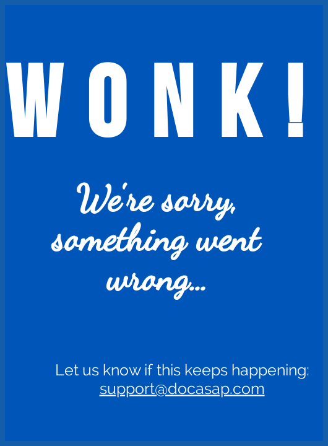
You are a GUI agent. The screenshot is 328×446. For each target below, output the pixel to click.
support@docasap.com (182, 388)
